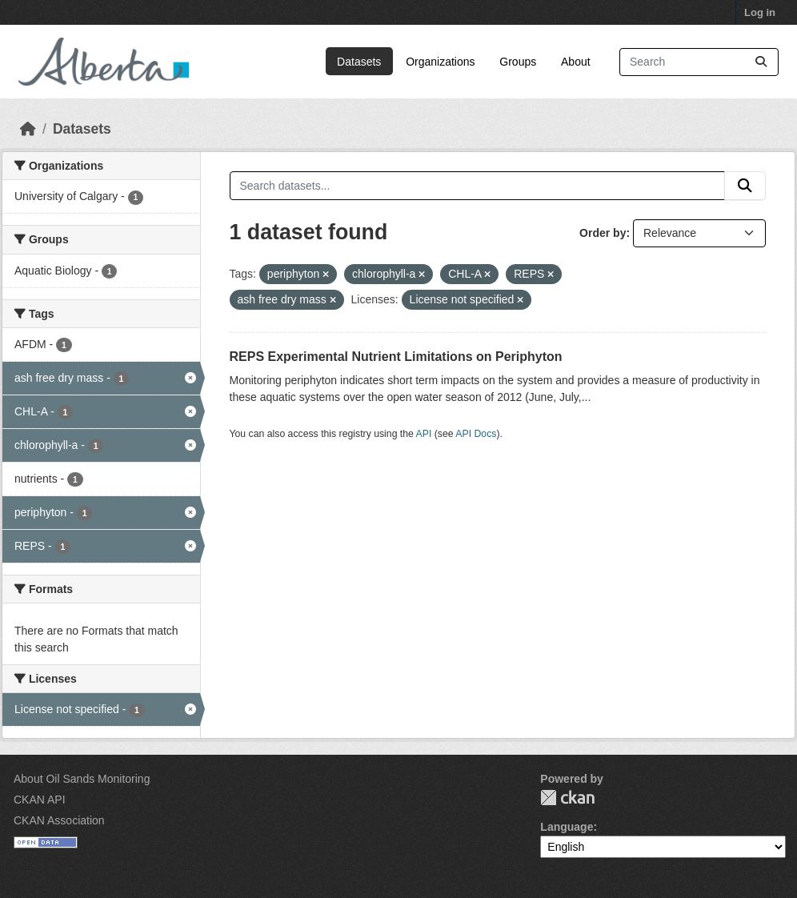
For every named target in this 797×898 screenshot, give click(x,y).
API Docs (475, 433)
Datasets (359, 61)
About (576, 61)
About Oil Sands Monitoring (82, 778)
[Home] (28, 129)
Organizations (440, 61)
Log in (759, 12)
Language (566, 826)
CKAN (567, 797)
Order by (602, 233)
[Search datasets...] (699, 62)
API (424, 433)
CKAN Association (59, 820)
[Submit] (761, 62)
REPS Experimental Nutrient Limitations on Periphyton (396, 356)
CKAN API (40, 799)
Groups (517, 61)
